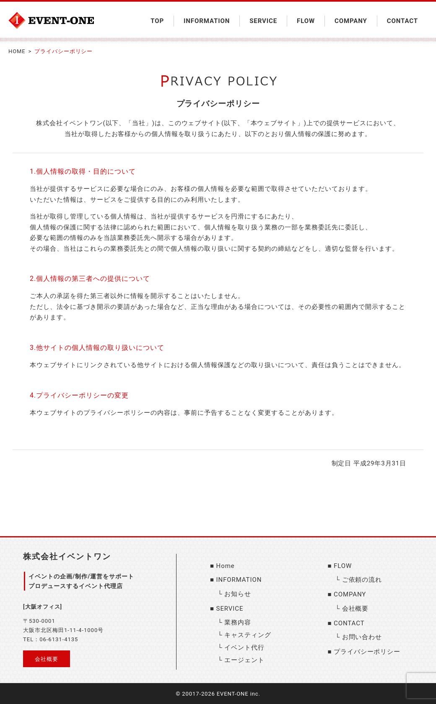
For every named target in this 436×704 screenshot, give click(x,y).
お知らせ (237, 594)
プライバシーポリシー (367, 651)
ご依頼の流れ (362, 579)
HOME (17, 51)
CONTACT (402, 21)
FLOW (306, 21)
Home (225, 566)
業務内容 (237, 622)
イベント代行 (244, 647)
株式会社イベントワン (67, 556)
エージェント (244, 660)
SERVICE (263, 21)
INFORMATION (207, 21)
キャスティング (247, 635)
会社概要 (46, 659)
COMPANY (351, 21)
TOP (157, 21)
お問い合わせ (362, 637)
